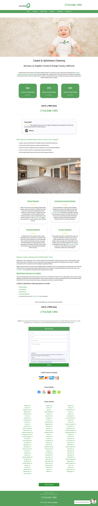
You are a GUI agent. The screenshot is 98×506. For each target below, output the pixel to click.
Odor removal (22, 284)
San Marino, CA (27, 454)
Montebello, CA (27, 442)
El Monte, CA (49, 421)
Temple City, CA (49, 460)
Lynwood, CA (49, 438)
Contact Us (68, 11)
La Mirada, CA (49, 432)
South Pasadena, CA (71, 458)
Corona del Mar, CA (70, 413)
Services (36, 12)
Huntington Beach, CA (70, 428)
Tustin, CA (70, 460)
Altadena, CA (49, 401)
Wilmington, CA (70, 467)
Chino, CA (27, 411)
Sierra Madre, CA (49, 456)
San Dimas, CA (49, 452)
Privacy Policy (41, 357)
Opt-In (33, 353)
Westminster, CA (27, 467)
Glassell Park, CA (27, 425)
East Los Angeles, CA (70, 419)
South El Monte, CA (27, 458)
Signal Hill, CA (70, 456)
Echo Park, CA (27, 421)
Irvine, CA (49, 430)
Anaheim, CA (70, 401)
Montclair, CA (70, 440)
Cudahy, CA (70, 415)
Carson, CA (49, 409)
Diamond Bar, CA (49, 417)
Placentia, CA (70, 448)
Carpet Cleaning (33, 197)
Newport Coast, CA (27, 444)
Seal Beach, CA (27, 456)
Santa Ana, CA (49, 454)
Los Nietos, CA (27, 438)
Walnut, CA (70, 463)
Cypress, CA (27, 417)
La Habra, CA (70, 430)
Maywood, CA (70, 438)
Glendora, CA (49, 425)
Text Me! (34, 348)
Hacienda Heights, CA (70, 425)
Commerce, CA (27, 413)
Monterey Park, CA (49, 442)
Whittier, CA (49, 467)
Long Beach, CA (49, 436)
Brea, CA (71, 407)
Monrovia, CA (49, 440)
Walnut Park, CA (27, 465)
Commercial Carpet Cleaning (64, 197)
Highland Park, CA (49, 428)
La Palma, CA (70, 432)
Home (28, 11)
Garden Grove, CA (70, 423)
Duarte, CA (27, 419)
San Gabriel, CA (70, 452)
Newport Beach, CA (70, 442)
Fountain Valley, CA (27, 423)
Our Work (60, 12)
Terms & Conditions (48, 357)
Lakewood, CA (70, 434)
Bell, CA (49, 405)
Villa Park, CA (49, 463)
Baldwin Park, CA (27, 405)
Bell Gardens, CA (71, 405)
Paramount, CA (70, 446)
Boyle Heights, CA (49, 407)
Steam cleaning (23, 282)
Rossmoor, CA (70, 450)
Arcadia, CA (27, 403)
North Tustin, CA (49, 444)
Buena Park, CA (27, 409)
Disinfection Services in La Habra (29, 269)
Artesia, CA (49, 403)
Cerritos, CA (71, 409)
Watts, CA (49, 465)
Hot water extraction (24, 289)
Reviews (52, 11)
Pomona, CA (27, 450)
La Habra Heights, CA (27, 432)
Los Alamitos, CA (70, 436)
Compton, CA (49, 413)
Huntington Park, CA (27, 430)
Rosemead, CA (49, 450)
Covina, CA (49, 415)
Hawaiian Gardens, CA (27, 428)
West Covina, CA (71, 465)
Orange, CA (49, 446)
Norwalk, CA (71, 444)
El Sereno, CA (70, 421)
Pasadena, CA (27, 448)
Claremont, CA (70, 411)
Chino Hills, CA (49, 411)
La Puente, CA (27, 434)
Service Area (43, 11)
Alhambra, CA (27, 401)
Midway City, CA (27, 440)
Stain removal (22, 287)
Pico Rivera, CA (49, 448)
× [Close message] (89, 501)
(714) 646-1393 (73, 4)
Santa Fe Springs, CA (70, 454)
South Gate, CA (49, 458)
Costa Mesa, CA (27, 415)
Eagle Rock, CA (49, 419)
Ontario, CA (27, 446)
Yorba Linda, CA (27, 469)
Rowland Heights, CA (27, 452)
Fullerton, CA (49, 423)
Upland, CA (27, 463)
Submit (49, 360)
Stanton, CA (27, 460)
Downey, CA (71, 417)
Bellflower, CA (27, 407)
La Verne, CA (49, 434)
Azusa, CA (70, 403)
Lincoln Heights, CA (27, 436)
